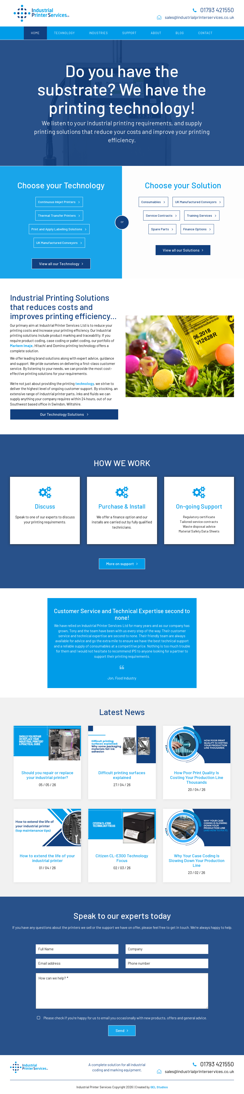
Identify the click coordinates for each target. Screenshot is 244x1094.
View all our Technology (59, 263)
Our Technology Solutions (62, 414)
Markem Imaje (21, 345)
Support (129, 33)
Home (35, 33)
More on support (120, 563)
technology (84, 383)
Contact (205, 33)
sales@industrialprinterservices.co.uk (199, 17)
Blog (180, 33)
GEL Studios (159, 1087)
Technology (64, 33)
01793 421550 (217, 9)
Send (120, 1030)
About (156, 33)
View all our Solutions (181, 250)
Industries (98, 33)
